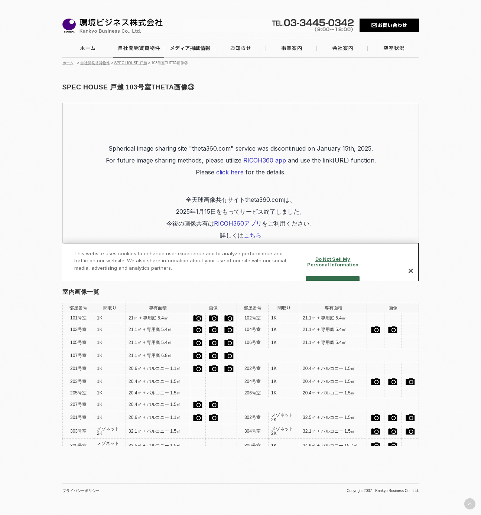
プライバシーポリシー (81, 491)
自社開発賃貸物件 (95, 63)
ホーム (68, 63)
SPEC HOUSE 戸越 (130, 63)
